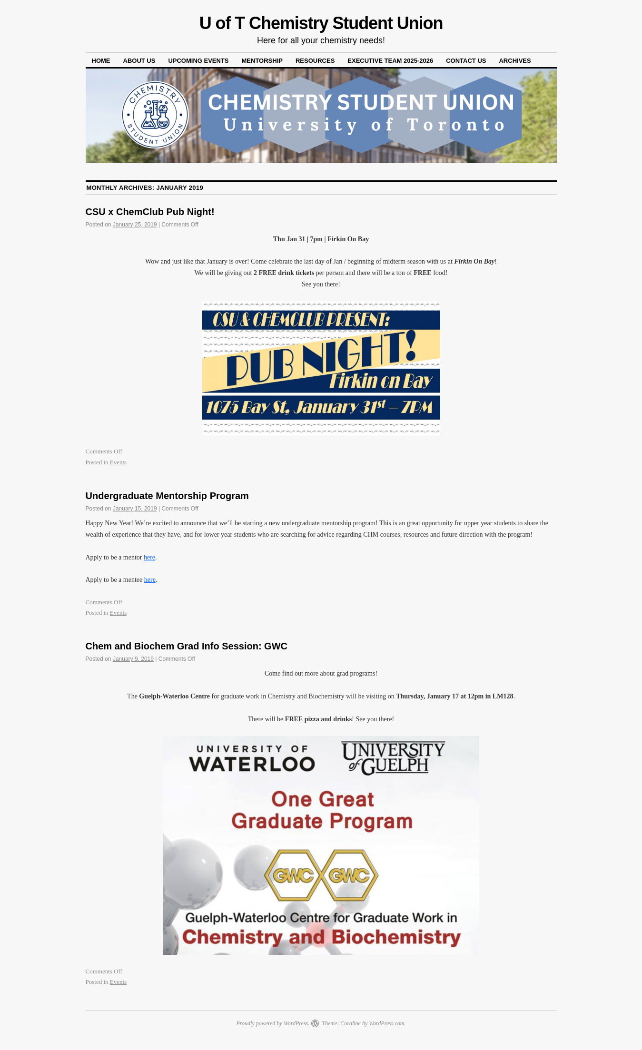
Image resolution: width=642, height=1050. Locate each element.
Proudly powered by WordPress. (272, 1023)
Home (101, 60)
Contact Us (466, 60)
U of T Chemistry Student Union (321, 23)
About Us (139, 60)
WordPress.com (386, 1023)
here (149, 557)
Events (118, 462)
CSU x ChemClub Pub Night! (150, 211)
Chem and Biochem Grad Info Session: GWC (187, 646)
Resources (315, 60)
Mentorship (262, 60)
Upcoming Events (198, 60)
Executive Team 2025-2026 (390, 60)
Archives (515, 60)
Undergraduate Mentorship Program (167, 496)
